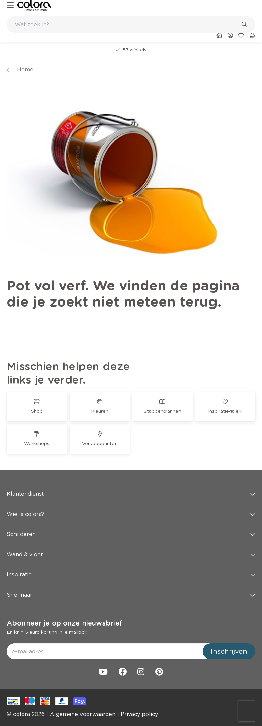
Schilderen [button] (131, 534)
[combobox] (131, 24)
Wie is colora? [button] (131, 514)
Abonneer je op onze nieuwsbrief (64, 623)
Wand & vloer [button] (131, 554)
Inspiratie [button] (131, 574)
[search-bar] (126, 25)
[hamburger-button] (10, 5)
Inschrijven (229, 651)
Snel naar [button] (131, 595)
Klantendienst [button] (131, 494)
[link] (34, 5)
